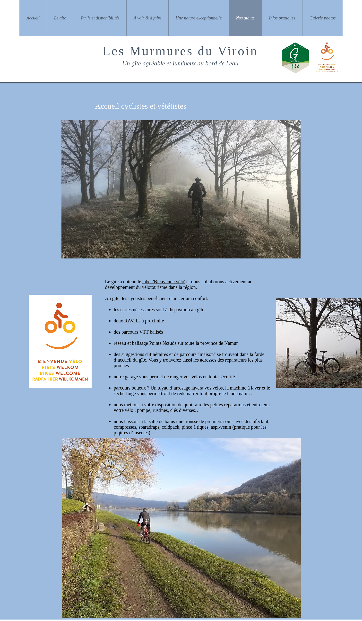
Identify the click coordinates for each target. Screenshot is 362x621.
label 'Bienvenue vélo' (163, 281)
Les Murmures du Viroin (180, 51)
